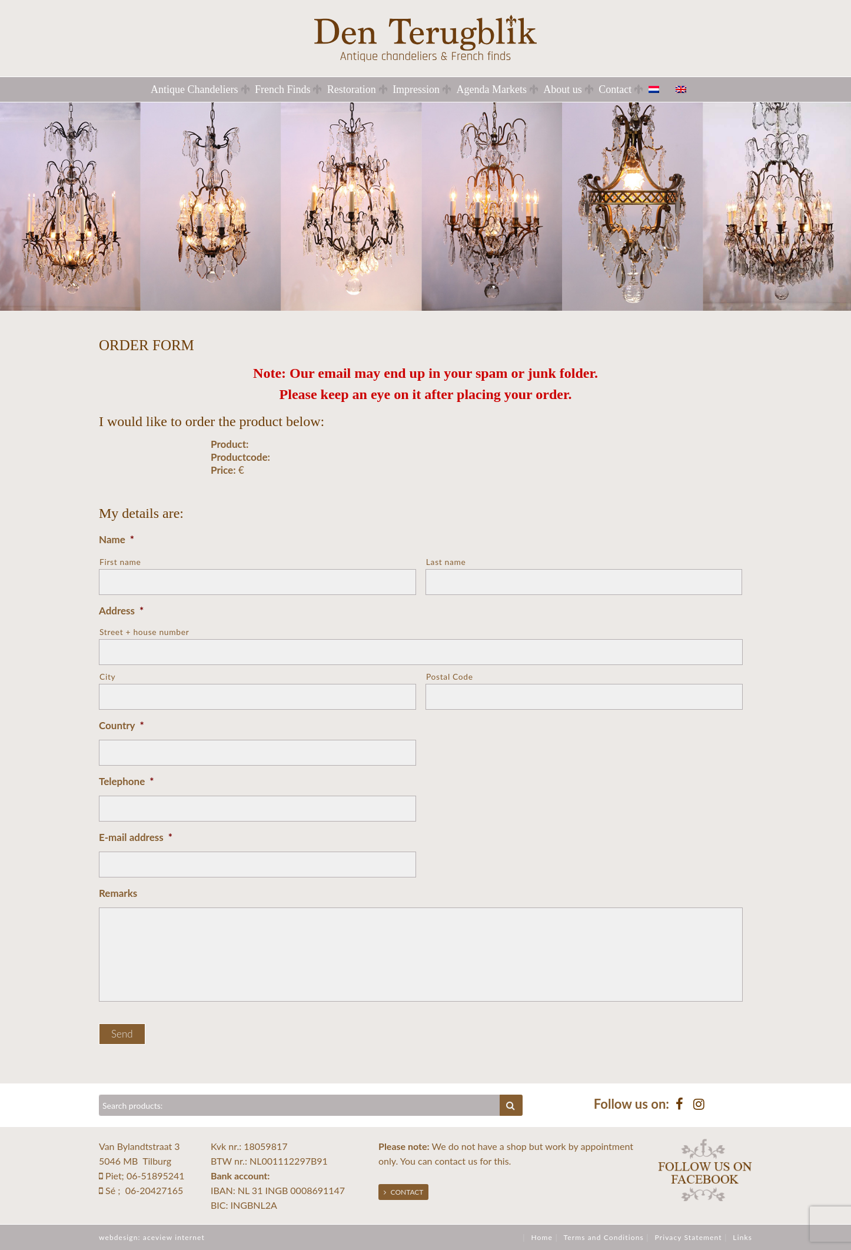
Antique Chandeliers (194, 89)
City (107, 676)
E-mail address (135, 837)
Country (121, 725)
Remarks (118, 893)
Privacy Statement (688, 1237)
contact (450, 1160)
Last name (446, 562)
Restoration (351, 89)
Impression (416, 89)
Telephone (126, 781)
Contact (615, 89)
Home (541, 1237)
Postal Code (449, 676)
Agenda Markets (491, 89)
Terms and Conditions (604, 1237)
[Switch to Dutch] (661, 89)
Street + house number (144, 632)
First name (120, 562)
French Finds (283, 89)
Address (121, 610)
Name (116, 539)
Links (742, 1237)
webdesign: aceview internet (152, 1237)
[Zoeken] (299, 1105)
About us (562, 89)
